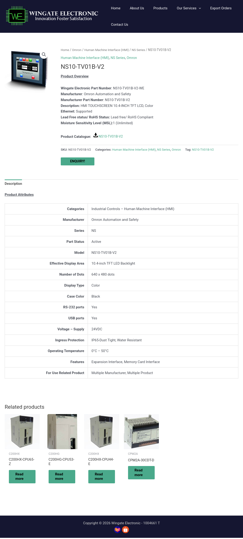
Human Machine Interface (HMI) (108, 50)
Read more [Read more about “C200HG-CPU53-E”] (62, 477)
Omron (77, 50)
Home (65, 50)
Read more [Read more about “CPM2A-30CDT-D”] (141, 473)
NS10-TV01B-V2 (111, 136)
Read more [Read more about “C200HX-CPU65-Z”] (22, 477)
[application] (190, 8)
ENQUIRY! (78, 161)
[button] (180, 8)
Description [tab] (14, 184)
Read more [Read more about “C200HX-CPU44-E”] (102, 477)
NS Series (141, 50)
